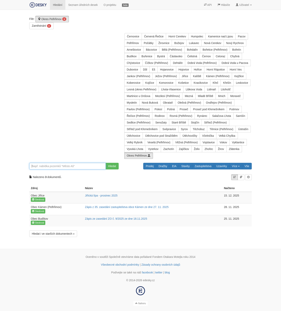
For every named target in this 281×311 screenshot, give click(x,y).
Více (236, 166)
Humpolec (197, 36)
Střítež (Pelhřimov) (215, 122)
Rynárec (202, 115)
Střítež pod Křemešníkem (142, 129)
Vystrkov (153, 149)
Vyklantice (238, 142)
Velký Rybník (135, 142)
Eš (153, 69)
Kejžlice (239, 76)
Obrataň (168, 102)
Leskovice (242, 82)
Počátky (149, 43)
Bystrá (161, 56)
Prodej (150, 166)
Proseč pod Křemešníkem (208, 109)
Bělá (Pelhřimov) (172, 49)
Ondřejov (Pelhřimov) (219, 102)
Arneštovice (134, 49)
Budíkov (132, 56)
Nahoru (140, 303)
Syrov (184, 129)
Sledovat (38, 199)
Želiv (197, 149)
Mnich (221, 96)
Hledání (57, 4)
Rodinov (160, 115)
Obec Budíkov (39, 218)
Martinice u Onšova (138, 96)
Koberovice (133, 82)
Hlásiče (224, 4)
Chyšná (234, 56)
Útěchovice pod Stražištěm (161, 135)
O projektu (110, 4)
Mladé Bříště (205, 96)
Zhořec (209, 149)
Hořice (198, 69)
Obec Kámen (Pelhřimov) (46, 207)
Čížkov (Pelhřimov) (156, 62)
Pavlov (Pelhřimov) (138, 109)
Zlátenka (234, 149)
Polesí (158, 109)
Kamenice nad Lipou (220, 36)
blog (167, 272)
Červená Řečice (154, 36)
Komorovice (166, 82)
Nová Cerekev (212, 43)
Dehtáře (178, 62)
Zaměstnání (41, 26)
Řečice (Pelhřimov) (138, 115)
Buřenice (146, 56)
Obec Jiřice (37, 195)
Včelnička (208, 135)
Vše (247, 166)
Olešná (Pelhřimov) (189, 102)
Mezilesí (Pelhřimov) (167, 96)
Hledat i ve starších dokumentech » (53, 233)
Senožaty (161, 122)
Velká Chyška (227, 135)
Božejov (179, 43)
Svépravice (169, 129)
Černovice (133, 36)
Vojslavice (209, 142)
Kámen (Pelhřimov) (217, 76)
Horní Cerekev (177, 36)
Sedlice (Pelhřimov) (138, 122)
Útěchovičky (189, 135)
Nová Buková (150, 102)
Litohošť (226, 89)
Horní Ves (236, 69)
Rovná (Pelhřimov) (181, 115)
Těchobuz (199, 129)
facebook (147, 272)
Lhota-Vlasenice (171, 89)
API (208, 4)
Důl (145, 69)
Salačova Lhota (221, 115)
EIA (174, 166)
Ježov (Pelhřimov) (166, 76)
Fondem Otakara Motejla (167, 256)
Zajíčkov (184, 149)
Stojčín (195, 122)
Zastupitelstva (203, 166)
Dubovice (132, 69)
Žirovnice (164, 43)
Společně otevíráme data (124, 256)
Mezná (189, 96)
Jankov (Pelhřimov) (138, 76)
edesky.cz (149, 280)
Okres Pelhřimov (52, 19)
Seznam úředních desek (83, 4)
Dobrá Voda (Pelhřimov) (202, 62)
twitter (158, 272)
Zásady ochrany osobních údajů (160, 264)
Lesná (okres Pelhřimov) (142, 89)
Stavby (185, 166)
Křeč (215, 82)
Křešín (227, 82)
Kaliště (197, 76)
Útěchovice (133, 135)
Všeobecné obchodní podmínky (120, 264)
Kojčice (149, 82)
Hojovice (184, 69)
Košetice (183, 82)
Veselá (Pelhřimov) (158, 142)
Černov (206, 56)
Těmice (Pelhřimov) (221, 129)
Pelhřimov (133, 43)
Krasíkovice (201, 82)
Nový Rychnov (235, 43)
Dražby (162, 166)
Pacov (241, 36)
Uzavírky (221, 166)
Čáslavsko (176, 56)
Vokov (223, 142)
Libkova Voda (194, 89)
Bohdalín (192, 49)
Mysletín (132, 102)
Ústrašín (243, 129)
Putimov (234, 109)
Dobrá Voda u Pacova (234, 62)
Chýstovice (133, 62)
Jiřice (185, 76)
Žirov (221, 149)
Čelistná (192, 56)
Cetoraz (220, 56)
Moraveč (235, 96)
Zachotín (168, 149)
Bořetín (236, 49)
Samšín (240, 115)
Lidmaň (211, 89)
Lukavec (194, 43)
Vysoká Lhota (135, 149)
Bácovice (151, 49)
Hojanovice (166, 69)
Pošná (171, 109)
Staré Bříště (179, 122)
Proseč (184, 109)
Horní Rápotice (216, 69)
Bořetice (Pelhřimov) (215, 49)
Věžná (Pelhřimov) (186, 142)
